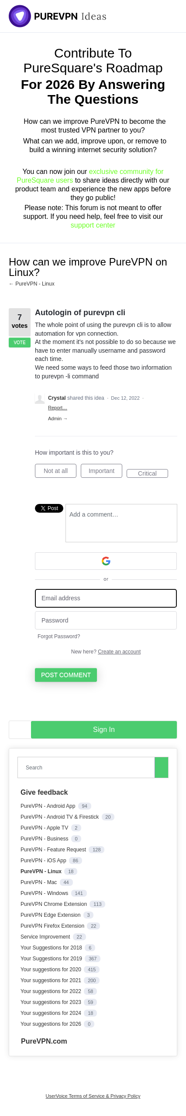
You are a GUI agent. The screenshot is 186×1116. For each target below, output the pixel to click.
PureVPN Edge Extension (51, 915)
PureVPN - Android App (49, 806)
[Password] (106, 620)
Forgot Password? (59, 636)
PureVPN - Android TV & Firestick (60, 817)
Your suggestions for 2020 (52, 969)
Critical (153, 474)
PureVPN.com (44, 1041)
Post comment (66, 674)
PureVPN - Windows (45, 893)
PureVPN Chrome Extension (54, 904)
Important (105, 472)
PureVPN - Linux (42, 871)
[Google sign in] (106, 561)
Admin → (58, 418)
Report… (57, 407)
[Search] (162, 767)
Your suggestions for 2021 (52, 980)
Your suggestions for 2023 (52, 1002)
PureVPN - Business (45, 839)
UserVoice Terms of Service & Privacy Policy (93, 1096)
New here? (106, 652)
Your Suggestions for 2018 (52, 948)
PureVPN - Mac (40, 882)
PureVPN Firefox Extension (53, 926)
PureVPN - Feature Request (54, 850)
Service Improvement (46, 937)
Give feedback (44, 792)
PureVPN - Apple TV (45, 828)
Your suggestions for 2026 (52, 1024)
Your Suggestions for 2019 (52, 959)
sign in (104, 729)
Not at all (60, 472)
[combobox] (88, 767)
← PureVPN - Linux (32, 284)
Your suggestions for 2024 (52, 1013)
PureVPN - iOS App (44, 860)
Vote (19, 342)
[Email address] (106, 598)
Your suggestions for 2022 (52, 991)
